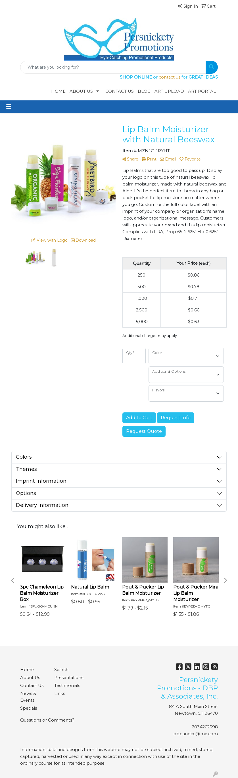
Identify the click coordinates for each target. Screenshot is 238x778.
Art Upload (169, 91)
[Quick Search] (113, 67)
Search (61, 669)
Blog (144, 91)
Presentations (68, 677)
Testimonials (67, 685)
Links (59, 693)
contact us (169, 77)
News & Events (28, 697)
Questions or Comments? (47, 720)
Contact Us (119, 91)
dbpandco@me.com (196, 733)
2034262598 (205, 726)
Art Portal (202, 91)
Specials (28, 708)
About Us (81, 91)
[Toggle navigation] (9, 107)
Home (58, 91)
